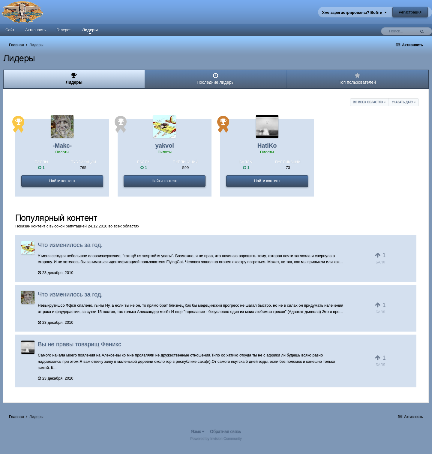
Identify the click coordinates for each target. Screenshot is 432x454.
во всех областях (369, 102)
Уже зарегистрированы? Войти (354, 12)
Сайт (9, 30)
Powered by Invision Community (216, 439)
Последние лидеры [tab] (216, 79)
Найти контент (62, 181)
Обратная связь (225, 431)
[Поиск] (400, 31)
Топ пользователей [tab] (357, 79)
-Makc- (62, 145)
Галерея (63, 30)
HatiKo (267, 145)
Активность (35, 30)
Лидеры (90, 31)
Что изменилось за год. (70, 245)
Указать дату (404, 102)
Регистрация (410, 12)
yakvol (164, 145)
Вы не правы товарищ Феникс (79, 344)
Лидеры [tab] (74, 79)
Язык (198, 431)
